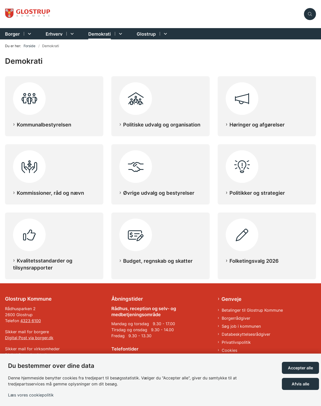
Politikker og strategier (257, 193)
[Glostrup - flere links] (165, 34)
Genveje (231, 299)
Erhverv (54, 34)
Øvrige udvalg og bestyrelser (158, 193)
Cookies (229, 350)
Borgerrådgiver (236, 318)
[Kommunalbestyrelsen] (54, 95)
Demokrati (99, 34)
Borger (12, 34)
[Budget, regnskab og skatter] (160, 232)
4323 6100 (30, 320)
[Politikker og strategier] (267, 163)
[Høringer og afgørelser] (267, 95)
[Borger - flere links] (29, 34)
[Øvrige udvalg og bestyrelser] (160, 163)
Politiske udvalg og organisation (161, 125)
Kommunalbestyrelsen (44, 125)
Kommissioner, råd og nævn (50, 193)
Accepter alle (300, 367)
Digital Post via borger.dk (29, 337)
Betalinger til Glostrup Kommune (252, 310)
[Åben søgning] (310, 14)
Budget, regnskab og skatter (158, 261)
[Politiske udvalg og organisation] (160, 95)
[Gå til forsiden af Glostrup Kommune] (153, 14)
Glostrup (146, 34)
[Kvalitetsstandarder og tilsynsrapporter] (54, 232)
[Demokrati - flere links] (120, 34)
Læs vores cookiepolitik (31, 394)
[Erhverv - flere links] (71, 34)
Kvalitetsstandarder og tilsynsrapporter (42, 264)
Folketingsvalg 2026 (254, 261)
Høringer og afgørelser (257, 125)
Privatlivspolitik (236, 342)
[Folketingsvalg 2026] (267, 232)
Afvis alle (300, 383)
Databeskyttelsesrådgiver (246, 334)
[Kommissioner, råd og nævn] (54, 163)
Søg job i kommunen (241, 326)
